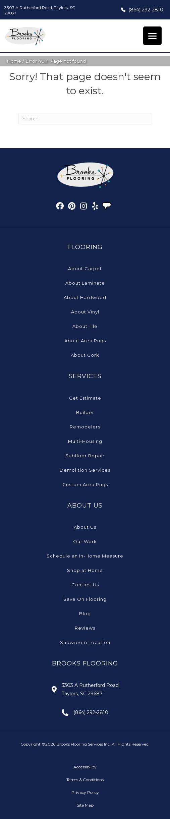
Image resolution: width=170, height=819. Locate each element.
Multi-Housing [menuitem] (85, 441)
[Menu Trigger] (152, 35)
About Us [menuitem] (85, 527)
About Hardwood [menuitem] (85, 297)
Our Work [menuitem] (85, 541)
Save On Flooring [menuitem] (85, 599)
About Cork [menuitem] (85, 355)
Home (14, 61)
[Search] (85, 118)
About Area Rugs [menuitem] (85, 340)
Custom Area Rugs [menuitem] (85, 484)
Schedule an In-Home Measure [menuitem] (85, 556)
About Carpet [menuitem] (85, 268)
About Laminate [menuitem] (85, 283)
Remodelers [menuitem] (85, 426)
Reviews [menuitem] (85, 628)
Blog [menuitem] (85, 613)
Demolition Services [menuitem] (85, 470)
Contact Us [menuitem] (85, 584)
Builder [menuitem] (85, 412)
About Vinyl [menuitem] (85, 311)
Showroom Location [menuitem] (85, 642)
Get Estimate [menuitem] (85, 398)
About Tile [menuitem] (85, 326)
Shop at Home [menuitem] (85, 570)
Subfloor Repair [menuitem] (85, 455)
